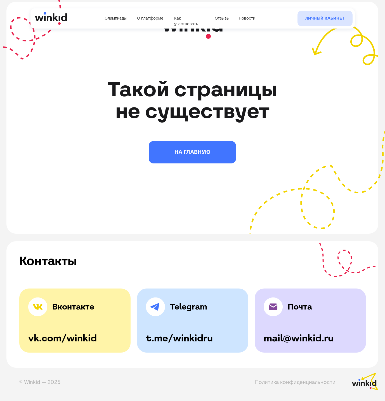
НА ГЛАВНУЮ (192, 152)
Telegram (188, 307)
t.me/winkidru (179, 338)
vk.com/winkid (62, 338)
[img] (155, 306)
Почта (300, 307)
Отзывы (222, 18)
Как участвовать (186, 21)
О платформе (150, 18)
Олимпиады (116, 18)
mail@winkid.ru (299, 338)
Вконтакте (73, 307)
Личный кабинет (324, 18)
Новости (247, 18)
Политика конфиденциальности (295, 382)
